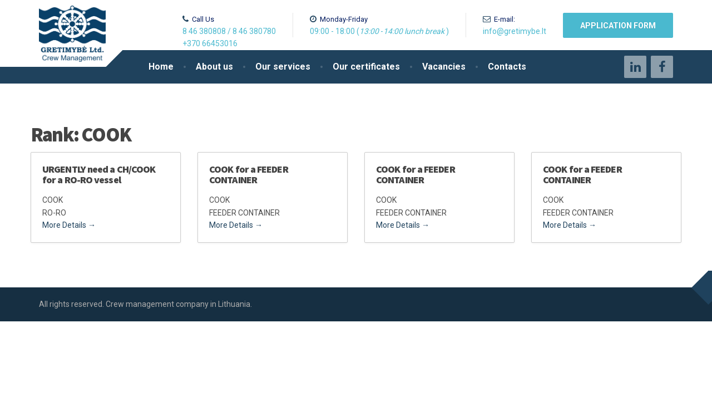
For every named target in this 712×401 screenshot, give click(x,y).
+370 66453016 (210, 43)
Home (161, 66)
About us (214, 66)
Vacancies (444, 66)
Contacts (507, 66)
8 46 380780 (254, 31)
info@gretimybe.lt (514, 31)
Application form (618, 25)
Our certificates (366, 66)
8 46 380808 (204, 31)
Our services (282, 66)
